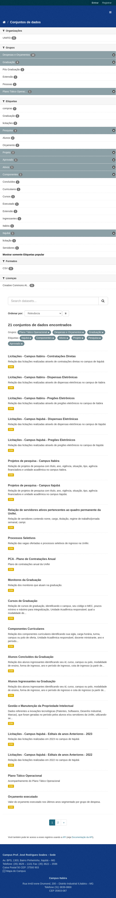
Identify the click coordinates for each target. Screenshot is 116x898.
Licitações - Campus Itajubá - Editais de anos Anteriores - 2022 (50, 754)
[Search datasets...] (53, 301)
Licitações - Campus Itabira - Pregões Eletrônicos (41, 398)
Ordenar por (15, 313)
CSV (11, 367)
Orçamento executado (23, 796)
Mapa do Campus (16, 871)
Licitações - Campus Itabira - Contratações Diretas (42, 356)
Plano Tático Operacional (25, 775)
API (64, 837)
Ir (65, 313)
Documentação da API (82, 837)
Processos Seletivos (22, 538)
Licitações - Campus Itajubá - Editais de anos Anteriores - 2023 (50, 733)
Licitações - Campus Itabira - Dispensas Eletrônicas (42, 377)
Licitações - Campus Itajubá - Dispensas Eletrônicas (43, 418)
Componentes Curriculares (26, 628)
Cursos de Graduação (22, 600)
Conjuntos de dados (25, 22)
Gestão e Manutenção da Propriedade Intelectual (40, 705)
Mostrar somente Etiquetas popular (23, 254)
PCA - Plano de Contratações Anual (32, 558)
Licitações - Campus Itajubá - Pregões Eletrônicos (41, 439)
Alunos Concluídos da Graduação (30, 656)
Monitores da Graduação (24, 579)
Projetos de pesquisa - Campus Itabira (33, 460)
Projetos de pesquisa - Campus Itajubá (34, 485)
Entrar (95, 2)
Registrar (107, 2)
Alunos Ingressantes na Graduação (32, 681)
